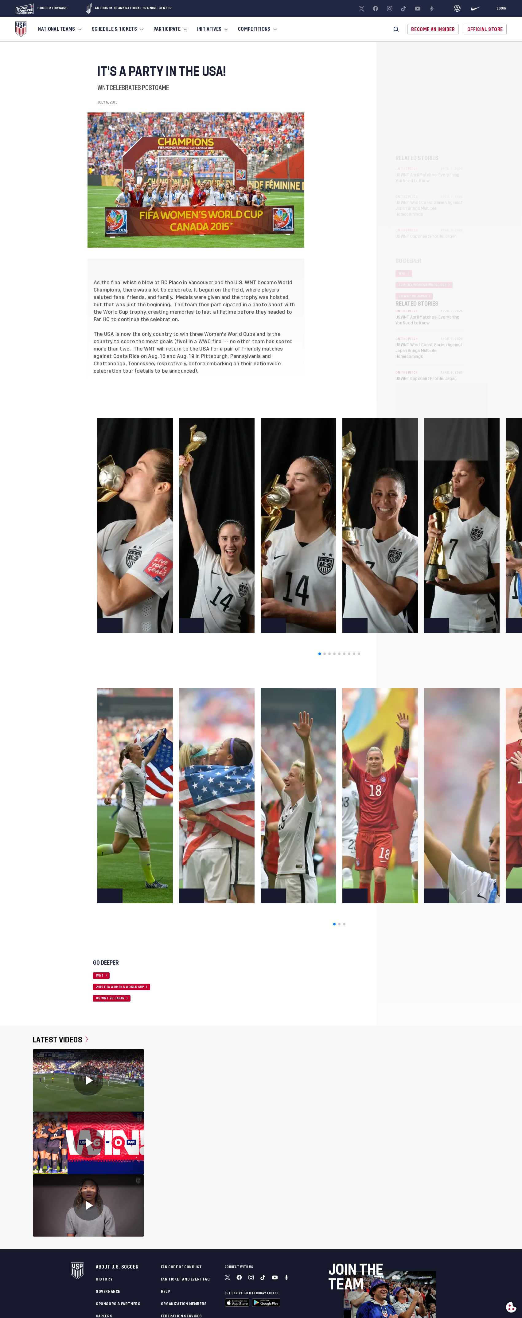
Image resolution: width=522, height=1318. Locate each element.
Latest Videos (60, 1039)
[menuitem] (59, 29)
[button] (396, 29)
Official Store (485, 29)
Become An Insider (433, 29)
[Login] (502, 8)
